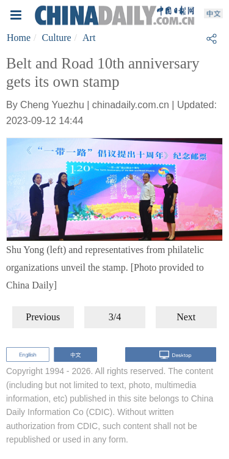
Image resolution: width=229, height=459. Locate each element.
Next (185, 317)
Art (88, 37)
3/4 (115, 317)
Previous (43, 317)
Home (19, 37)
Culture (56, 37)
